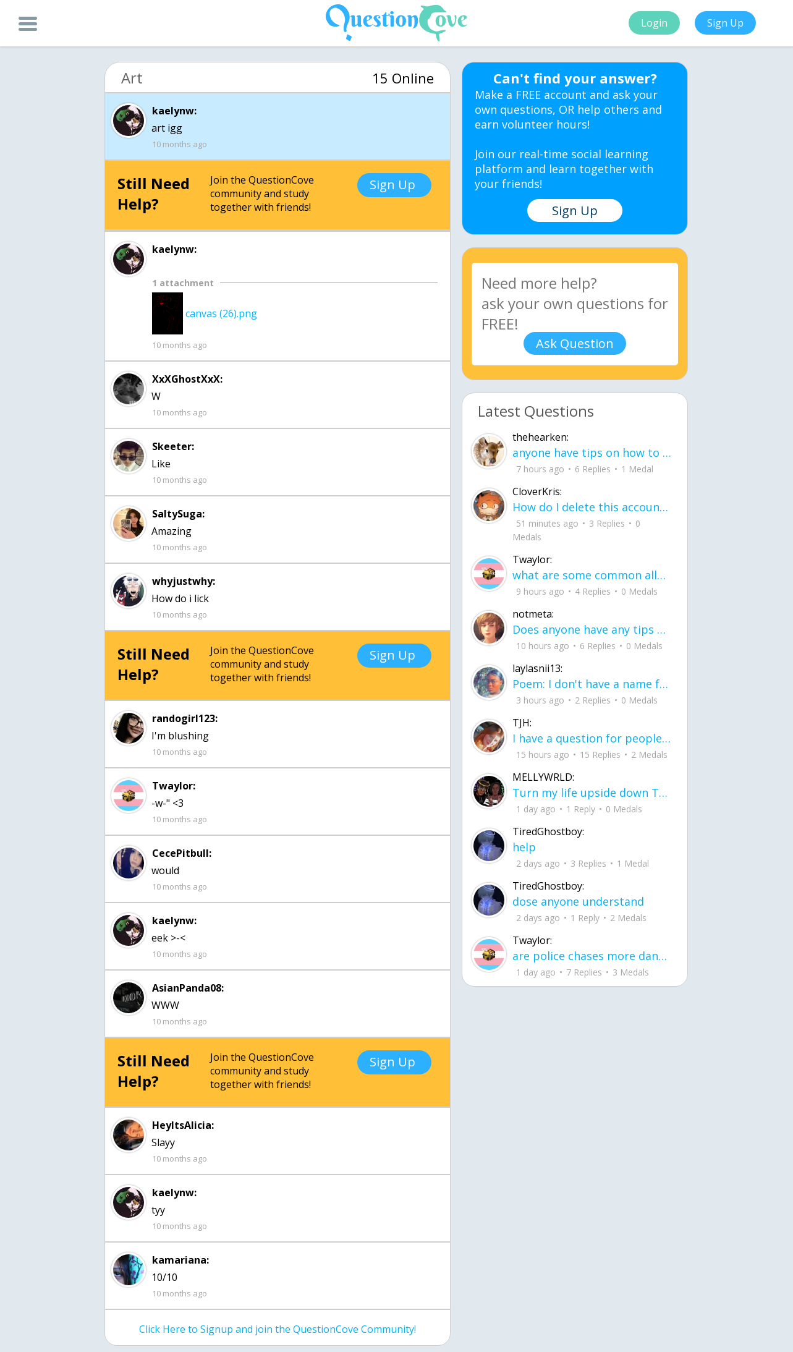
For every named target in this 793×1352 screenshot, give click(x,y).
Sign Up (725, 23)
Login (654, 23)
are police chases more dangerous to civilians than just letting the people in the (592, 955)
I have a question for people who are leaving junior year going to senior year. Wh (592, 738)
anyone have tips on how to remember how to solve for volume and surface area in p (592, 452)
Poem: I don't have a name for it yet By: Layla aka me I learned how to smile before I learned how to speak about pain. (592, 683)
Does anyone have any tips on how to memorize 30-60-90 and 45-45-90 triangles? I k (592, 629)
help (524, 847)
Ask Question (575, 343)
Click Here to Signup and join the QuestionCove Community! (277, 1329)
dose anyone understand (578, 901)
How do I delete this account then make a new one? (592, 507)
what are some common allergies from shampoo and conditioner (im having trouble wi (592, 575)
